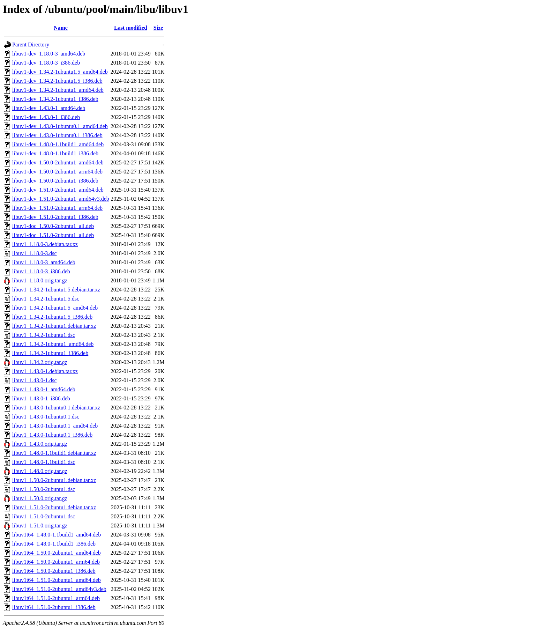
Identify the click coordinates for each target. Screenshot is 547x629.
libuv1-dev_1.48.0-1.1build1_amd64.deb (58, 144)
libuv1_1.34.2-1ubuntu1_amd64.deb (52, 344)
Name (61, 28)
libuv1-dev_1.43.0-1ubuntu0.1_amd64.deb (60, 126)
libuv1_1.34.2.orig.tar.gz (39, 362)
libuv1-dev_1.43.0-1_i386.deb (46, 117)
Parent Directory (30, 44)
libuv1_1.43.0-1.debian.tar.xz (45, 371)
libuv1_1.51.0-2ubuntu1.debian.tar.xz (54, 507)
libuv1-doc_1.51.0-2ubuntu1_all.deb (53, 235)
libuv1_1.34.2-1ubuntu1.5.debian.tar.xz (56, 290)
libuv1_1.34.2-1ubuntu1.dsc (43, 335)
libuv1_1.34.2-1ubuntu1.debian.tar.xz (54, 326)
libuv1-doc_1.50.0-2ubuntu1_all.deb (53, 226)
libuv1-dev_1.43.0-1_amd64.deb (48, 108)
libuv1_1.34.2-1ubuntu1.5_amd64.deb (55, 308)
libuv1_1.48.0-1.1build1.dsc (43, 462)
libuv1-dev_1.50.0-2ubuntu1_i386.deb (55, 181)
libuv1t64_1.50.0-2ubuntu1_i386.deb (54, 571)
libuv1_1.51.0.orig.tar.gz (39, 525)
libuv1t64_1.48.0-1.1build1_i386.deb (54, 544)
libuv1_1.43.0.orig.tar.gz (39, 444)
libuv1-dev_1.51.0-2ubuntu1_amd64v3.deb (60, 199)
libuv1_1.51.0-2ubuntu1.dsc (43, 516)
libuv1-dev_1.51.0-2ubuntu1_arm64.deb (57, 208)
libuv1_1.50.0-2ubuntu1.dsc (43, 489)
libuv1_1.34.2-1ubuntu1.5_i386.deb (52, 317)
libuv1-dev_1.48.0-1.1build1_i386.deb (55, 153)
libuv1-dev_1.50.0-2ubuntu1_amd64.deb (58, 162)
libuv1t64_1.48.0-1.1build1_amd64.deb (56, 535)
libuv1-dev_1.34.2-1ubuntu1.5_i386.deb (57, 81)
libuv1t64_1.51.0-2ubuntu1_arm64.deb (56, 598)
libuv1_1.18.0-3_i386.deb (41, 271)
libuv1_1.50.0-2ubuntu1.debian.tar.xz (54, 480)
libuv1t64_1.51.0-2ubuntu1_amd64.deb (56, 580)
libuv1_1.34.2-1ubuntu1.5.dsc (45, 299)
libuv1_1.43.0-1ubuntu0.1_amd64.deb (55, 426)
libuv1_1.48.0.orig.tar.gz (39, 471)
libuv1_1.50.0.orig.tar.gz (39, 498)
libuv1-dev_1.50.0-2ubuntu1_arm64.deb (57, 172)
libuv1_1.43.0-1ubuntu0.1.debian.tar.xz (56, 407)
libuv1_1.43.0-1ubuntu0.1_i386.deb (52, 435)
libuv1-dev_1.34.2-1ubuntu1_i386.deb (55, 99)
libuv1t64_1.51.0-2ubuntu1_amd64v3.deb (59, 589)
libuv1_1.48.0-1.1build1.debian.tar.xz (54, 453)
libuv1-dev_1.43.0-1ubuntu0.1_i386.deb (57, 135)
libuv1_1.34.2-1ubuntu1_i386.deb (50, 353)
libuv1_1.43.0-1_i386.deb (41, 398)
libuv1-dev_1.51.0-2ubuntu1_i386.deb (55, 217)
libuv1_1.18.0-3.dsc (34, 253)
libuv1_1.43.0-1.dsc (34, 380)
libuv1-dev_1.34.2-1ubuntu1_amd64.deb (58, 90)
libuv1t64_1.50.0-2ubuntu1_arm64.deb (56, 562)
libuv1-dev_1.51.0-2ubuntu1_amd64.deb (58, 190)
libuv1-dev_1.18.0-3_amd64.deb (48, 54)
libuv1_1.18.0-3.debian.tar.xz (45, 244)
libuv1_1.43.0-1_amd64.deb (43, 389)
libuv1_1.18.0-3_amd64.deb (43, 262)
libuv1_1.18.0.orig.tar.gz (39, 280)
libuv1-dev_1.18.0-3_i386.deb (46, 63)
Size (158, 28)
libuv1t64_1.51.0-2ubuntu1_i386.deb (54, 607)
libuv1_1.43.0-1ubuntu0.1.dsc (45, 417)
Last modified (130, 28)
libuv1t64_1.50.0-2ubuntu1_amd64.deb (56, 553)
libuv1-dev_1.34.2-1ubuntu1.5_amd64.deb (60, 72)
